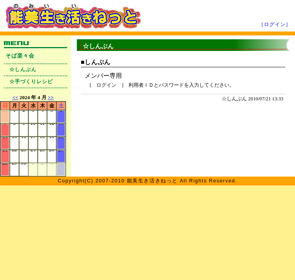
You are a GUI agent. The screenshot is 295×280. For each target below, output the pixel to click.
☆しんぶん (22, 69)
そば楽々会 (20, 55)
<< (15, 97)
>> (51, 97)
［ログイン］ (275, 24)
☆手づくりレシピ (31, 81)
